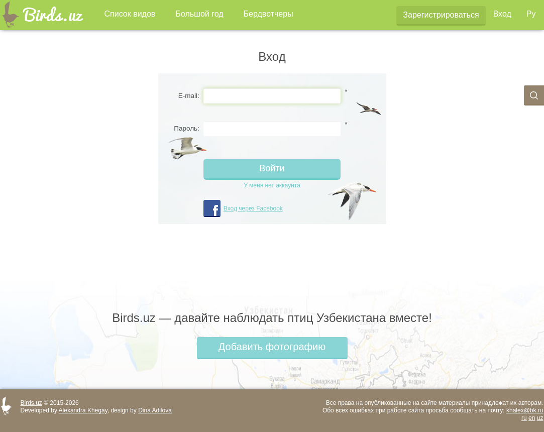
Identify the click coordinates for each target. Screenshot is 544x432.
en (531, 417)
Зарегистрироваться (441, 15)
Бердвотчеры (268, 14)
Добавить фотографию (272, 346)
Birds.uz (31, 402)
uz (540, 417)
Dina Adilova (155, 410)
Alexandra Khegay (83, 410)
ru (524, 417)
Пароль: (186, 128)
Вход (502, 14)
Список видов (130, 14)
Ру (531, 14)
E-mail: (188, 95)
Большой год (199, 14)
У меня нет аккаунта (272, 185)
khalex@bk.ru (524, 410)
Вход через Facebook (253, 208)
